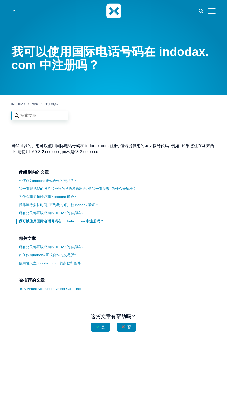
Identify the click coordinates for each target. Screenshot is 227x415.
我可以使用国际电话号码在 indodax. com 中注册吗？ (61, 221)
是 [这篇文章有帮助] (103, 327)
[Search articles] (39, 115)
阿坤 (35, 104)
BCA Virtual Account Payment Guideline (50, 289)
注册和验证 (52, 104)
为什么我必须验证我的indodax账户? (47, 197)
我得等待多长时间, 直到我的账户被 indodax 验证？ (59, 205)
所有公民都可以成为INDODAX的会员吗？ (51, 213)
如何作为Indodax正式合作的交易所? (47, 181)
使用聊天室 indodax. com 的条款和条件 (50, 263)
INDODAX (18, 104)
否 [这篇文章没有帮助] (129, 327)
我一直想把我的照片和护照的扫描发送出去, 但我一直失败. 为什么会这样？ (78, 189)
